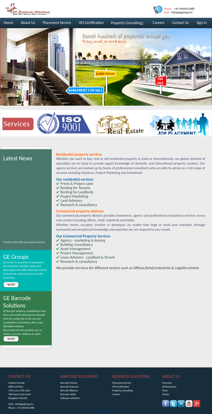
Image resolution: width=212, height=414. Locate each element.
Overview (167, 382)
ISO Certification (91, 22)
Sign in (202, 22)
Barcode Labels (68, 394)
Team (165, 390)
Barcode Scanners (69, 386)
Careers (158, 22)
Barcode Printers (68, 382)
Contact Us (180, 22)
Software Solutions (70, 398)
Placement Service (57, 22)
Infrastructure (169, 386)
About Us (28, 22)
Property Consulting (128, 23)
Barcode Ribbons (69, 390)
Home (8, 22)
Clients (165, 394)
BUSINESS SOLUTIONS (131, 376)
